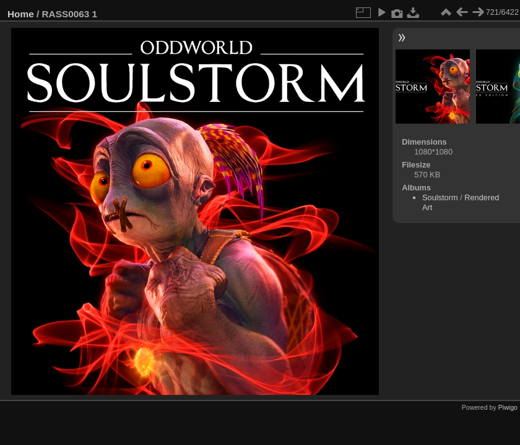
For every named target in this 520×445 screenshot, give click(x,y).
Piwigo (508, 407)
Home (20, 14)
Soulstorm (440, 197)
